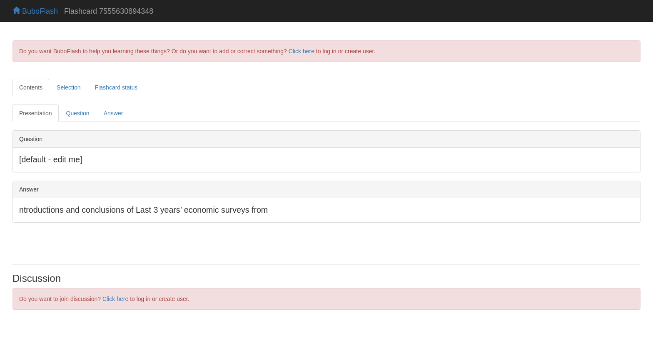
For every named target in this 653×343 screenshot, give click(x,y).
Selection (69, 87)
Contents (30, 87)
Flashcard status (116, 87)
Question (78, 113)
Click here (301, 51)
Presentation (35, 113)
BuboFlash (35, 11)
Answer (113, 113)
